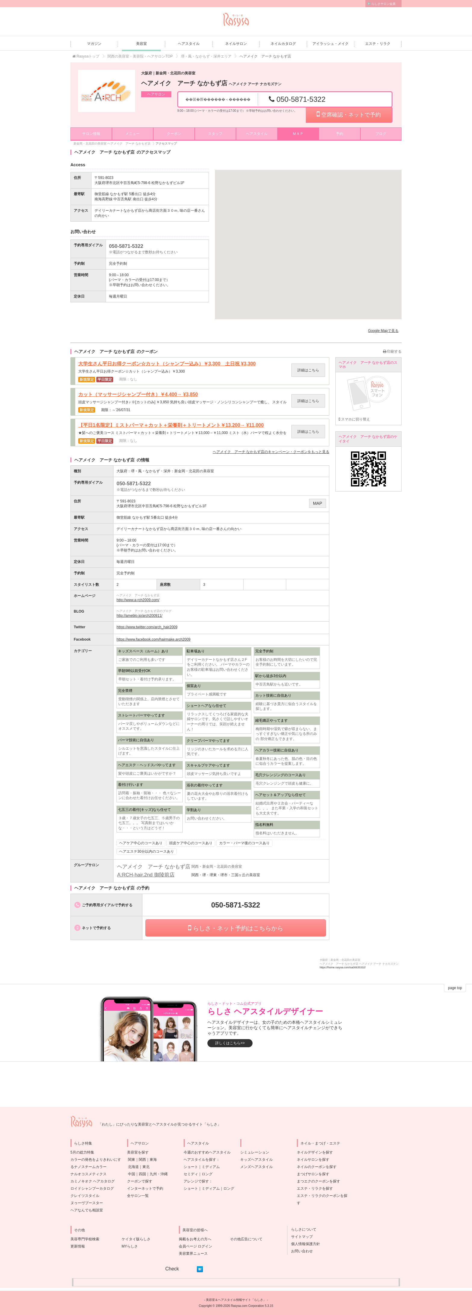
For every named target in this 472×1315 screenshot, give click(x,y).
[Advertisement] (236, 1084)
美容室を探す (138, 1152)
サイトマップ (300, 1237)
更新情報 (77, 1246)
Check (172, 1268)
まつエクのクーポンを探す (318, 1181)
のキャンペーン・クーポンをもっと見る (271, 452)
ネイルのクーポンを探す (317, 1167)
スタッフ (215, 134)
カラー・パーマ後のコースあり (244, 843)
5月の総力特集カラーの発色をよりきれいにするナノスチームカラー (95, 1159)
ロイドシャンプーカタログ (92, 1188)
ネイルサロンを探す (313, 1159)
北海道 (133, 1167)
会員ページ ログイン (195, 1246)
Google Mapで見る (383, 331)
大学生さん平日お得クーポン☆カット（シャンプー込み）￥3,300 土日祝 (167, 363)
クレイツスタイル (84, 1196)
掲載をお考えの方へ (195, 1239)
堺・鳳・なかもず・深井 (151, 471)
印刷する (392, 351)
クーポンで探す (139, 1181)
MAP (317, 503)
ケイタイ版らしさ (136, 1239)
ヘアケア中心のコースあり (141, 843)
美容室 (141, 44)
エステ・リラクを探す (315, 1188)
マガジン (94, 44)
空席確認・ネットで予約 (349, 114)
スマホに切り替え (354, 419)
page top (455, 988)
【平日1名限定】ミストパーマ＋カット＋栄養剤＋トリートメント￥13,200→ (171, 425)
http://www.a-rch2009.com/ (137, 600)
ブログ (380, 134)
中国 (131, 1174)
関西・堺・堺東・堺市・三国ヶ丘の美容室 (225, 875)
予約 (339, 134)
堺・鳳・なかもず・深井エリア (206, 56)
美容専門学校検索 (84, 1239)
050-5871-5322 (297, 99)
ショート (191, 1167)
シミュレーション (254, 1152)
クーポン (174, 134)
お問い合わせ (300, 1251)
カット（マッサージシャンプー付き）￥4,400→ (138, 394)
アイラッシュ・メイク (330, 44)
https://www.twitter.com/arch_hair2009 (146, 627)
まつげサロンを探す (313, 1174)
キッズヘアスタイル (256, 1159)
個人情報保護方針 (303, 1244)
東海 (153, 1159)
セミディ (191, 1174)
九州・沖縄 (159, 1174)
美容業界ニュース (193, 1253)
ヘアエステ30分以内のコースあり (146, 851)
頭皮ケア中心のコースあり (191, 843)
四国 (142, 1174)
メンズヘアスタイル (256, 1167)
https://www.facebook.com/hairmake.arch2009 (153, 639)
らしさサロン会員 (383, 3)
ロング (207, 1174)
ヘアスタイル (189, 44)
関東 (131, 1159)
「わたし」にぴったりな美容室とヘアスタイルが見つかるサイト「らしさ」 (159, 1124)
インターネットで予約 (145, 1188)
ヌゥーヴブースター (86, 1203)
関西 (142, 1159)
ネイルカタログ (283, 44)
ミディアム (211, 1167)
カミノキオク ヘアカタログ (92, 1181)
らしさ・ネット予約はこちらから (235, 928)
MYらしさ (130, 1246)
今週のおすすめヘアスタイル (207, 1152)
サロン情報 (91, 134)
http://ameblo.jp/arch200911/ (139, 616)
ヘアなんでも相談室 (86, 1210)
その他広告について (246, 1239)
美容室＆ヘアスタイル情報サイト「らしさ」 (236, 1299)
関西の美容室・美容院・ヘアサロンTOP (139, 56)
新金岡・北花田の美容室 (194, 471)
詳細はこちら (308, 370)
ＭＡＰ (298, 134)
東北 (146, 1167)
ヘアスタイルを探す (200, 1159)
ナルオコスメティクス (88, 1174)
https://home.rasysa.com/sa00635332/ (343, 967)
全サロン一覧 (138, 1196)
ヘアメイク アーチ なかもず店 (211, 83)
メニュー (132, 134)
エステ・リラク (377, 44)
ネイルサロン (236, 44)
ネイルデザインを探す (315, 1152)
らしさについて (301, 1229)
